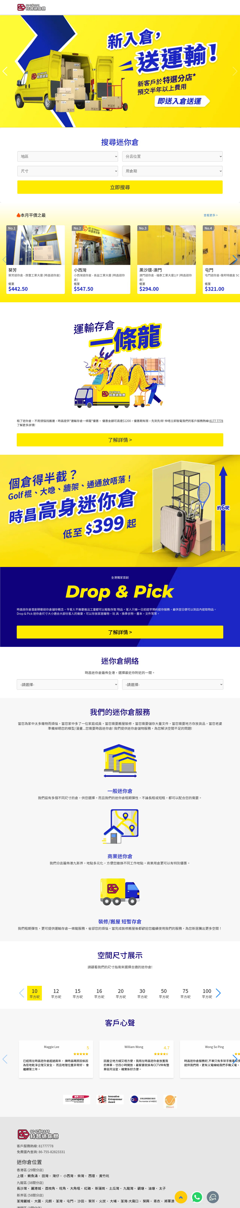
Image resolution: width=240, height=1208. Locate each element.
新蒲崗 (100, 1188)
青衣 (157, 1200)
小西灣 (68, 1175)
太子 (162, 1188)
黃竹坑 (104, 1175)
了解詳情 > (120, 439)
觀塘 (140, 1188)
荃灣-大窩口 (130, 1200)
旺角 (62, 1188)
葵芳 (91, 1200)
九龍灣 (128, 1188)
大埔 (113, 1200)
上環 (20, 1175)
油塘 (151, 1188)
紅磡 (87, 1188)
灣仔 (56, 1175)
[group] (35, 259)
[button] (5, 71)
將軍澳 (169, 1200)
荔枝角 (50, 1188)
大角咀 (75, 1188)
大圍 (37, 1200)
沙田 (80, 1200)
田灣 (45, 1175)
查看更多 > (211, 215)
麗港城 (36, 1188)
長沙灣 (22, 1188)
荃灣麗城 (23, 1200)
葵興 (146, 1200)
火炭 (102, 1200)
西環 (91, 1175)
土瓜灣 (114, 1188)
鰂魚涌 (33, 1175)
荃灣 (59, 1200)
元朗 (48, 1200)
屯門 (70, 1200)
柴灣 (80, 1175)
